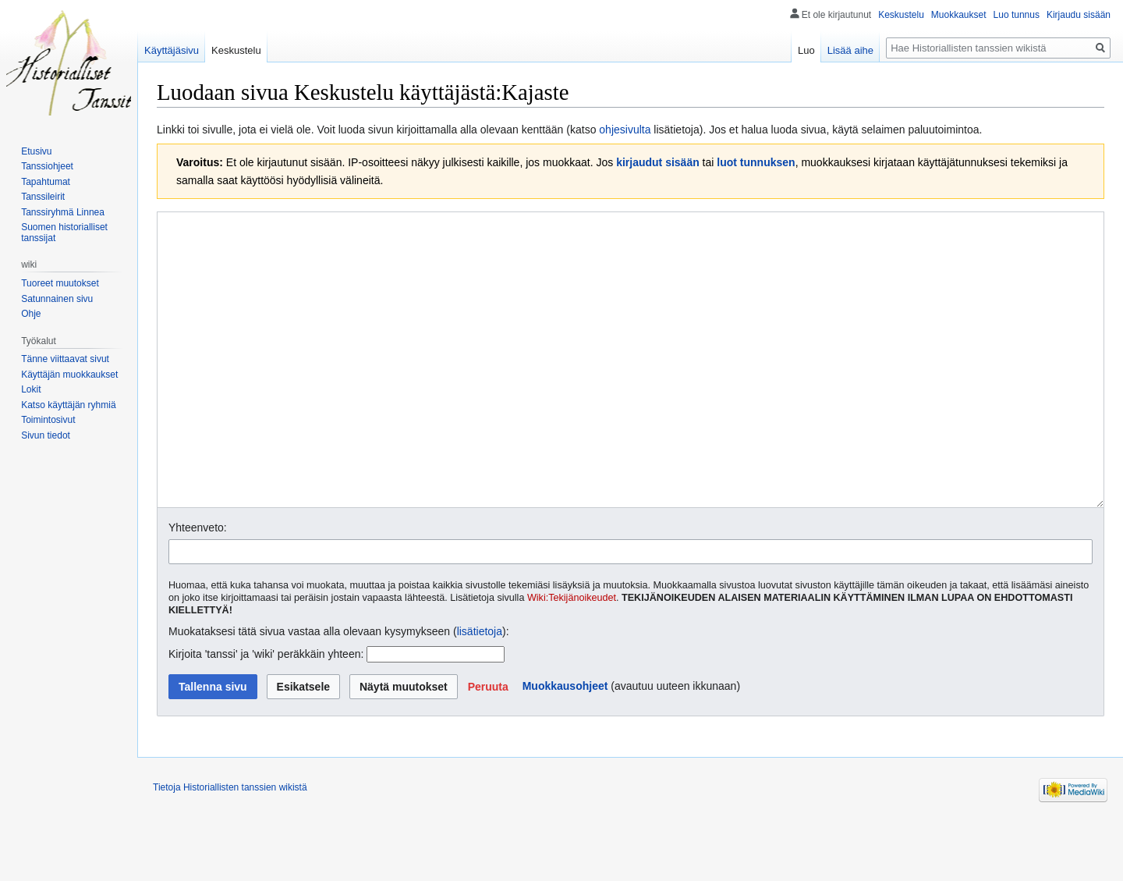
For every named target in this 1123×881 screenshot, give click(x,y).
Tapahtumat (45, 181)
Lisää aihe (850, 50)
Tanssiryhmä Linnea (63, 212)
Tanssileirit (43, 196)
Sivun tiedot (45, 435)
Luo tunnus (1017, 14)
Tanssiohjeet (47, 166)
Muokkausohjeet (565, 744)
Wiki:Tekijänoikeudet (571, 656)
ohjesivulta (624, 129)
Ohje (31, 313)
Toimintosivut (48, 419)
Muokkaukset (959, 14)
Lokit (31, 389)
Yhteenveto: (197, 586)
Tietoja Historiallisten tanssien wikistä (230, 845)
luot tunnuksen (756, 162)
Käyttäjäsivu (171, 50)
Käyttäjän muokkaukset (69, 374)
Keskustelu (901, 14)
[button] (488, 745)
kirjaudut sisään (658, 162)
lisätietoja (479, 690)
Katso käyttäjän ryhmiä (68, 405)
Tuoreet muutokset (60, 283)
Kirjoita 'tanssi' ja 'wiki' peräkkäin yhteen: (265, 712)
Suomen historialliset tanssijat (64, 232)
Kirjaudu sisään (1079, 14)
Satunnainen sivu (57, 298)
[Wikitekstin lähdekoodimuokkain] (630, 389)
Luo (806, 50)
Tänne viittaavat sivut (65, 358)
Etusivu (36, 151)
